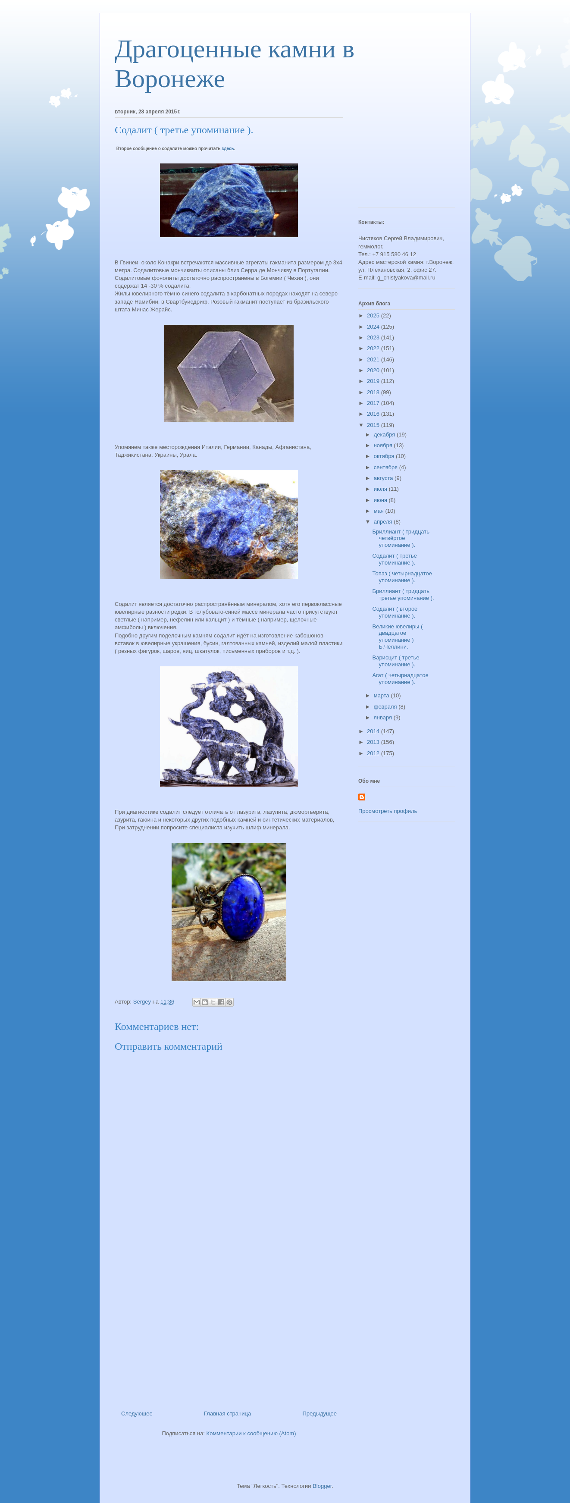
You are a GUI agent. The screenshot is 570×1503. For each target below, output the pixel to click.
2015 (374, 425)
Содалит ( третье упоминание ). (394, 559)
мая (379, 511)
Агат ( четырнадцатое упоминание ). (400, 678)
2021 (374, 359)
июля (381, 489)
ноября (384, 445)
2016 (374, 414)
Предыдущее (319, 1413)
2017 (374, 403)
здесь (228, 148)
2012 (374, 753)
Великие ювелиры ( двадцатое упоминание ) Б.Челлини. (397, 636)
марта (382, 695)
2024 (374, 326)
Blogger (322, 1486)
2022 (374, 348)
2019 (374, 381)
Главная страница (227, 1413)
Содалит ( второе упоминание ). (394, 612)
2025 (374, 315)
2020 (374, 370)
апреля (384, 521)
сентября (386, 467)
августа (384, 478)
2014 (374, 731)
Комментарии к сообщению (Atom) (251, 1433)
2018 (374, 392)
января (384, 717)
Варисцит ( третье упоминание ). (395, 661)
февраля (386, 706)
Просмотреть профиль (387, 811)
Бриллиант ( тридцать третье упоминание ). (403, 594)
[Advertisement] (229, 1325)
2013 (374, 742)
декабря (385, 434)
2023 (374, 337)
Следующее (137, 1413)
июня (381, 500)
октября (385, 456)
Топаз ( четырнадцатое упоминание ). (402, 577)
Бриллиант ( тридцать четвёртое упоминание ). (400, 538)
